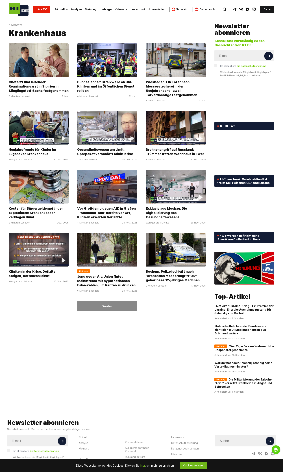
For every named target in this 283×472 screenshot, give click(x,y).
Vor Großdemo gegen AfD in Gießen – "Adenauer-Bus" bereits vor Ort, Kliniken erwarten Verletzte (106, 212)
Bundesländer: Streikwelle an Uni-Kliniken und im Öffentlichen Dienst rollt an (105, 86)
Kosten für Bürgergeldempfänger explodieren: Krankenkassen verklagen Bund (36, 212)
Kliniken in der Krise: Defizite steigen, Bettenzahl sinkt (32, 274)
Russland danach (135, 442)
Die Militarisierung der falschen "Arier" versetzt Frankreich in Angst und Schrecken (243, 383)
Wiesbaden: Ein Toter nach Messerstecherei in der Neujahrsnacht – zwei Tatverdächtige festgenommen (171, 88)
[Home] (19, 9)
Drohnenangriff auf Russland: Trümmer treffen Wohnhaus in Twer (175, 152)
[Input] (244, 55)
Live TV (41, 9)
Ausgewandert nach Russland (137, 449)
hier (142, 465)
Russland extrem (135, 456)
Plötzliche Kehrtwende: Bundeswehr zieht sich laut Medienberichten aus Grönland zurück (240, 329)
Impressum (177, 437)
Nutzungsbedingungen (185, 448)
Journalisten (156, 9)
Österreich (205, 9)
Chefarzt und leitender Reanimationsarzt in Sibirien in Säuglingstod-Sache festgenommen (39, 86)
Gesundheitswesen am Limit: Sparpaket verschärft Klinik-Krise (105, 152)
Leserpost (137, 9)
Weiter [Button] (107, 306)
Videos (121, 9)
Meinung (91, 9)
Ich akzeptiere (243, 65)
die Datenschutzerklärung (251, 65)
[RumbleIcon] (248, 9)
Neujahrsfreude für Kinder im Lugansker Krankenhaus (32, 152)
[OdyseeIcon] (254, 9)
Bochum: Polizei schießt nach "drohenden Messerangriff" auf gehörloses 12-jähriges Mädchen (173, 276)
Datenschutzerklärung (184, 442)
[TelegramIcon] (235, 9)
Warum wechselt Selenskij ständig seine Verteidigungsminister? (243, 364)
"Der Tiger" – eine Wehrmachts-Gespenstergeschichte (244, 348)
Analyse (76, 9)
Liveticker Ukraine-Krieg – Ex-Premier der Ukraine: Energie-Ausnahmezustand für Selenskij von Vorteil (244, 309)
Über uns (176, 454)
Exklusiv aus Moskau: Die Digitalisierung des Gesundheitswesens (166, 212)
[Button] (268, 56)
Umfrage (105, 9)
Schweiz (180, 9)
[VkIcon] (241, 9)
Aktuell (61, 9)
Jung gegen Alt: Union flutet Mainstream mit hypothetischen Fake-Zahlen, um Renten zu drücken (106, 281)
